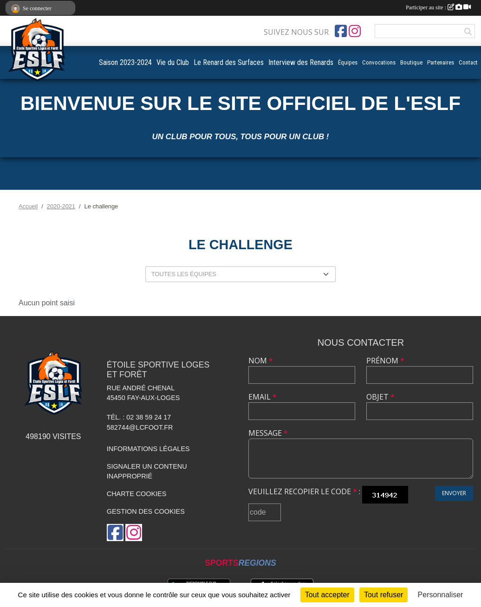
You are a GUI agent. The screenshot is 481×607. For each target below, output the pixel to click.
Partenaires (440, 62)
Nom (260, 360)
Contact (468, 62)
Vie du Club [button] (172, 62)
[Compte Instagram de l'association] (355, 31)
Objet (380, 397)
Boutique (411, 62)
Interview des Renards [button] (300, 62)
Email (262, 397)
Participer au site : (438, 7)
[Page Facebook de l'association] (341, 31)
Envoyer (454, 493)
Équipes (348, 62)
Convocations (379, 62)
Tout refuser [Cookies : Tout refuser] (383, 595)
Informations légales (148, 448)
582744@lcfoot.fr (140, 427)
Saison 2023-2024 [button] (125, 62)
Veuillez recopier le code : (304, 491)
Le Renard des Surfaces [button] (229, 62)
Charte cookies (136, 493)
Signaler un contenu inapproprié (147, 471)
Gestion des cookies (146, 511)
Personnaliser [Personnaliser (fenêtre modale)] (440, 595)
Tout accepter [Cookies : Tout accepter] (327, 595)
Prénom (385, 360)
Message (268, 433)
